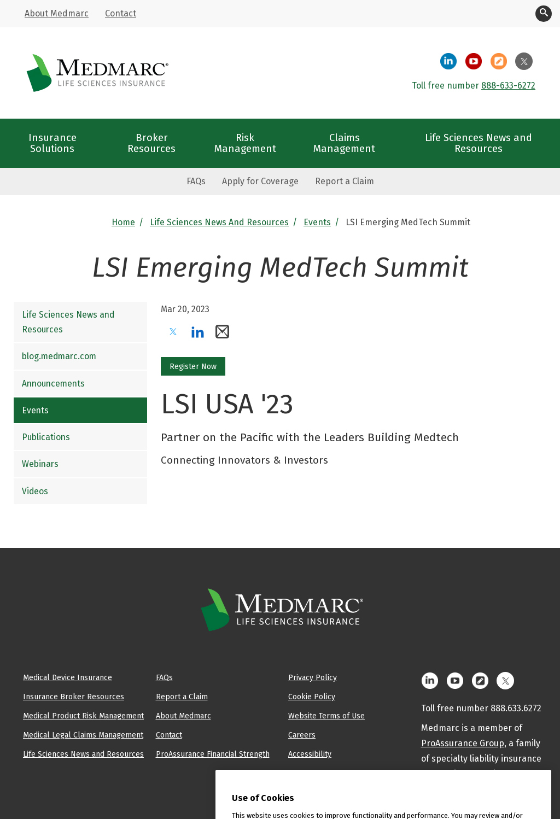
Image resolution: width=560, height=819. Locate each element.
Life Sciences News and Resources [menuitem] (478, 143)
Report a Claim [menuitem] (344, 181)
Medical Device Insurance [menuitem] (67, 677)
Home (123, 222)
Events (317, 222)
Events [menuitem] (35, 410)
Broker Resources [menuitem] (151, 143)
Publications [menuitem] (46, 437)
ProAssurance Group (462, 743)
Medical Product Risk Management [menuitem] (83, 715)
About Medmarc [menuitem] (57, 13)
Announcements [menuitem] (53, 383)
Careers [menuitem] (302, 734)
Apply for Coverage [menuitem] (260, 181)
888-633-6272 (508, 85)
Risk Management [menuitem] (245, 143)
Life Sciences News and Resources (219, 222)
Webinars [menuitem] (40, 464)
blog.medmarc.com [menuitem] (59, 356)
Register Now (193, 366)
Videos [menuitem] (35, 491)
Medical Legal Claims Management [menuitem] (83, 734)
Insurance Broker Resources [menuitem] (73, 696)
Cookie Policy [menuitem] (311, 696)
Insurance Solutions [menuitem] (52, 143)
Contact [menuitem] (120, 13)
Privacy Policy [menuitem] (312, 677)
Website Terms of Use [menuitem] (326, 715)
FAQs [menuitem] (196, 181)
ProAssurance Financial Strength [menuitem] (213, 753)
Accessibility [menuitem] (309, 753)
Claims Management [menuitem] (344, 143)
